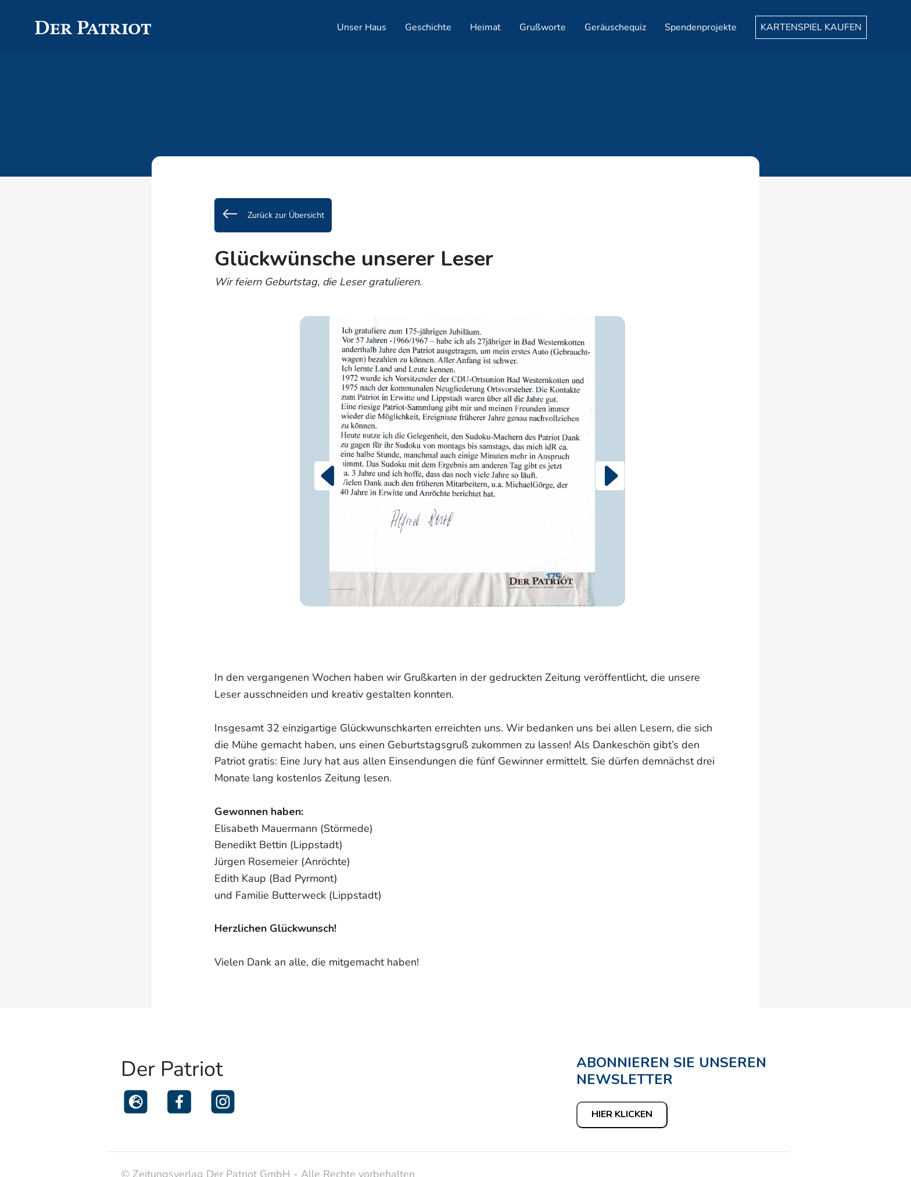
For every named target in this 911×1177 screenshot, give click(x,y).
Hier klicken (621, 1114)
